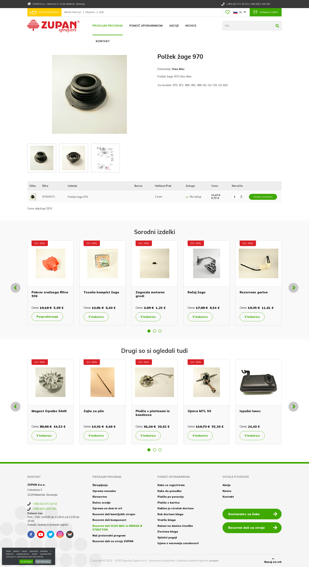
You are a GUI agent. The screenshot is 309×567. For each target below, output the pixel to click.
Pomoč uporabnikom (146, 25)
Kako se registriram (171, 485)
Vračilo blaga (166, 519)
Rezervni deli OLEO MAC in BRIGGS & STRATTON (117, 527)
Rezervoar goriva (254, 292)
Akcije (174, 25)
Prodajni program (107, 25)
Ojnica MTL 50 (199, 411)
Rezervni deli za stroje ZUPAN (112, 541)
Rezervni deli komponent (109, 519)
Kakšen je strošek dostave (175, 508)
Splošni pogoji (167, 537)
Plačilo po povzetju (170, 496)
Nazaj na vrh (273, 560)
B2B (101, 12)
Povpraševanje (47, 316)
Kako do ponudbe (169, 491)
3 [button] (160, 331)
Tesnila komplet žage (101, 292)
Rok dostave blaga (170, 514)
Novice (190, 25)
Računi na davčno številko (175, 525)
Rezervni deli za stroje (252, 527)
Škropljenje (100, 485)
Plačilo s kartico (168, 502)
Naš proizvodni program (109, 535)
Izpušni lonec (250, 411)
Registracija (73, 12)
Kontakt (103, 41)
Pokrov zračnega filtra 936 (50, 294)
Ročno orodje (101, 502)
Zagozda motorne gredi (150, 294)
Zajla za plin (94, 411)
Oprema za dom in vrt (107, 508)
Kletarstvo (99, 496)
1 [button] (149, 331)
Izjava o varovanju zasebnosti (178, 543)
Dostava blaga (167, 531)
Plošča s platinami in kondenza (153, 413)
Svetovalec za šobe (252, 514)
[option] (50, 282)
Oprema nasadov (104, 491)
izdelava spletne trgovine (193, 560)
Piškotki (33, 560)
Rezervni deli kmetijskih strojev (113, 514)
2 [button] (154, 331)
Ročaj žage (197, 292)
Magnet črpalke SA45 (49, 411)
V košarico (96, 317)
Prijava (90, 12)
